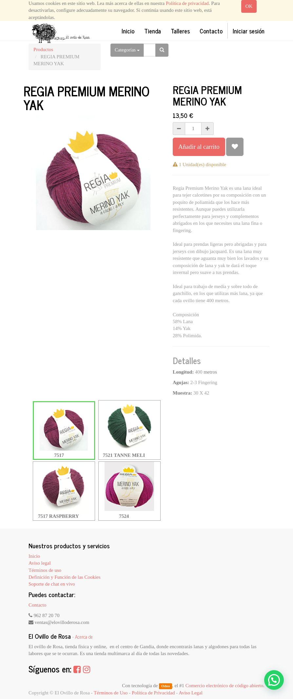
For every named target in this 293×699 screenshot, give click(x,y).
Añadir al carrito (199, 146)
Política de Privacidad (153, 692)
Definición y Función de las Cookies (65, 577)
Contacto (37, 605)
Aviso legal (40, 563)
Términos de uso (45, 570)
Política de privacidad (187, 3)
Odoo (165, 686)
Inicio (34, 556)
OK (249, 6)
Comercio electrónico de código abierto (224, 685)
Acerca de (84, 637)
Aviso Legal (191, 692)
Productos (43, 49)
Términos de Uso (110, 692)
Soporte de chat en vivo (52, 584)
